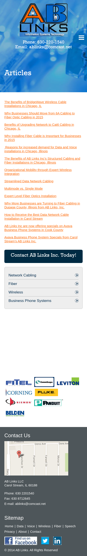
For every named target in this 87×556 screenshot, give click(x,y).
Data (20, 526)
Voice (31, 526)
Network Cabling (22, 275)
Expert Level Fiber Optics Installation (30, 196)
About (22, 531)
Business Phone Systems (30, 300)
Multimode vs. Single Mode (23, 188)
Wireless (16, 292)
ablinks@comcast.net (50, 46)
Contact (35, 531)
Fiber (13, 283)
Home (9, 526)
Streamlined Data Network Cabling (28, 181)
